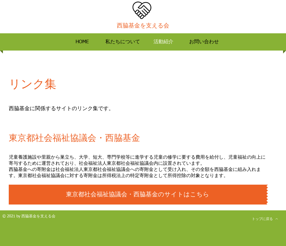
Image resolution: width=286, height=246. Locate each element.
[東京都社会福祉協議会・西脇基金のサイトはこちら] (137, 195)
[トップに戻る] (265, 219)
